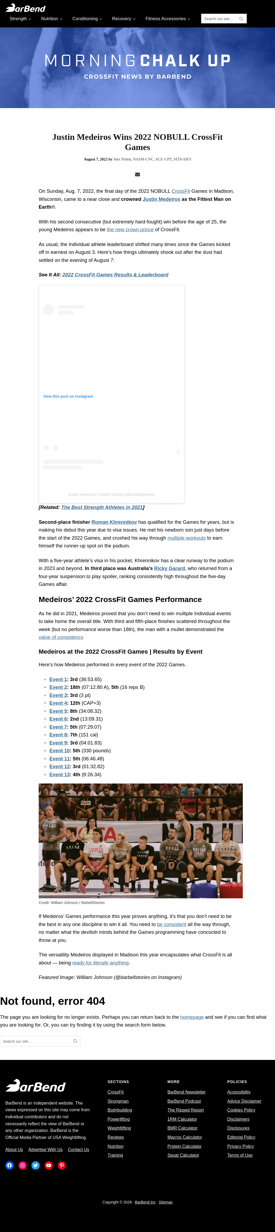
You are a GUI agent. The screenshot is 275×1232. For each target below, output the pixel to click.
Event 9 (58, 743)
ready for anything (100, 963)
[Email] (137, 175)
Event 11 (59, 758)
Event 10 (59, 750)
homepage (192, 1017)
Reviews (116, 1137)
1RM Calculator (182, 1119)
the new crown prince (130, 229)
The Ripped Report (185, 1110)
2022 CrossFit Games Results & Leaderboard (115, 274)
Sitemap (165, 1202)
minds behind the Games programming (141, 932)
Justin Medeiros (161, 199)
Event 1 (58, 679)
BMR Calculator (182, 1128)
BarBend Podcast (184, 1101)
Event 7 (58, 727)
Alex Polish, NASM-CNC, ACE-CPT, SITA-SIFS (152, 159)
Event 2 (58, 687)
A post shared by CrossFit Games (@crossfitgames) (111, 494)
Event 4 (58, 703)
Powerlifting (119, 1119)
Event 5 (58, 711)
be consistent (171, 924)
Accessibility (239, 1092)
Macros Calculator (184, 1137)
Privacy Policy (240, 1146)
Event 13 (59, 774)
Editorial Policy (241, 1137)
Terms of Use (239, 1155)
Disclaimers (238, 1119)
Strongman (118, 1101)
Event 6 (58, 719)
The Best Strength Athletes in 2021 (102, 507)
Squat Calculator (183, 1155)
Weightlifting (119, 1128)
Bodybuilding (120, 1110)
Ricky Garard (169, 568)
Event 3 (58, 695)
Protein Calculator (184, 1146)
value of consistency (61, 637)
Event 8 (58, 735)
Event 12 (59, 766)
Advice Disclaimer (244, 1101)
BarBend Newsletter (186, 1092)
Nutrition (116, 1146)
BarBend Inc (145, 1202)
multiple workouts (187, 538)
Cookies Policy (241, 1110)
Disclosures (238, 1128)
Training (115, 1155)
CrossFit (181, 191)
